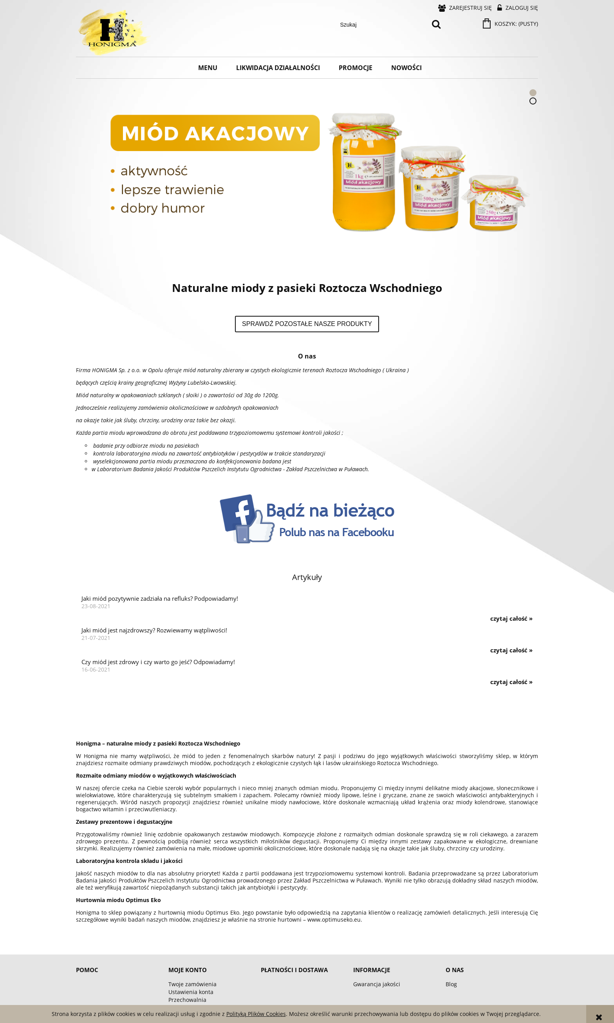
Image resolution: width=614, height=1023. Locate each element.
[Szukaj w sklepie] (382, 24)
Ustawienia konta (190, 992)
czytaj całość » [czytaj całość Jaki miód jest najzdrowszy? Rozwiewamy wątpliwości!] (511, 650)
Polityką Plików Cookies (256, 1014)
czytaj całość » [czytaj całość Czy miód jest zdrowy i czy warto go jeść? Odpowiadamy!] (511, 682)
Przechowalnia (187, 999)
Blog (451, 984)
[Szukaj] (436, 25)
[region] (307, 172)
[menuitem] (208, 68)
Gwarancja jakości (376, 984)
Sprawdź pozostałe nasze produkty (307, 323)
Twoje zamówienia (192, 984)
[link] (307, 172)
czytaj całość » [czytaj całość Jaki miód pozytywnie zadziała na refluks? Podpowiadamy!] (511, 618)
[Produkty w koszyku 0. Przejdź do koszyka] (511, 23)
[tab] (532, 92)
